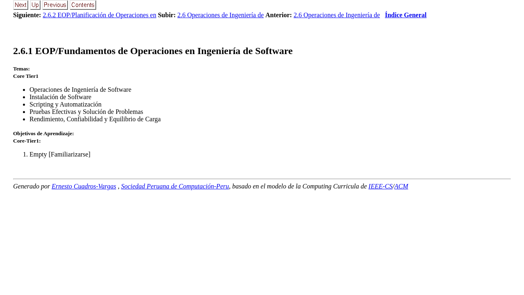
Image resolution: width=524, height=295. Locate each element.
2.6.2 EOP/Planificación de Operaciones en (99, 14)
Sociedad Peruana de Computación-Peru (175, 186)
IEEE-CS (380, 186)
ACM (401, 186)
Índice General (406, 14)
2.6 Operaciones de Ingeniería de (220, 14)
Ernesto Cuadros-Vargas (84, 186)
